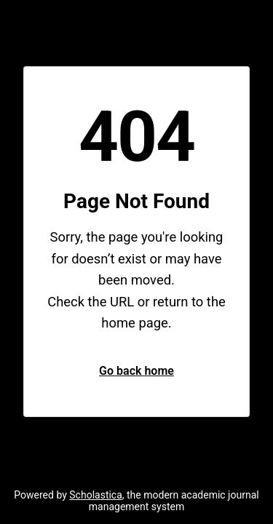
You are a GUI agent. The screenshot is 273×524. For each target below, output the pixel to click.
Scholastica (95, 495)
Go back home (136, 371)
